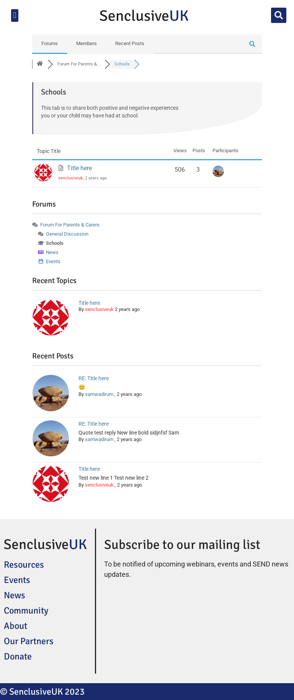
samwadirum (99, 394)
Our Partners (29, 641)
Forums (49, 43)
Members (86, 43)
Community (26, 610)
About (15, 626)
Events (17, 580)
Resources (24, 564)
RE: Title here (93, 378)
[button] (14, 15)
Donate (18, 656)
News (14, 595)
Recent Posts (129, 43)
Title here (79, 168)
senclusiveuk (70, 178)
